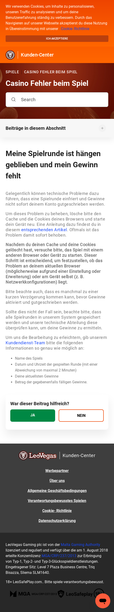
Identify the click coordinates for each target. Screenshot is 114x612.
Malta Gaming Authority (80, 544)
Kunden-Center (37, 55)
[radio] (32, 415)
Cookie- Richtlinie (75, 29)
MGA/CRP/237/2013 (59, 556)
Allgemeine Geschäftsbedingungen (57, 490)
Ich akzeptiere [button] (57, 38)
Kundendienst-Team (25, 342)
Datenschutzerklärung (57, 520)
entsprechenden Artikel (44, 229)
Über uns (57, 480)
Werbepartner (57, 470)
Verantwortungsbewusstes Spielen (57, 500)
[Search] (57, 99)
